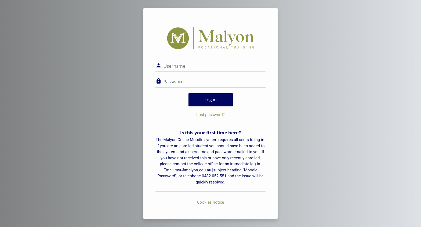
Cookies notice (210, 202)
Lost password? (210, 114)
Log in (211, 100)
